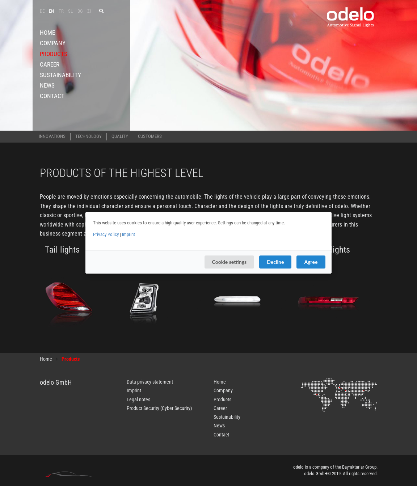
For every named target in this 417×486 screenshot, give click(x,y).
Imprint (128, 234)
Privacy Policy (106, 234)
